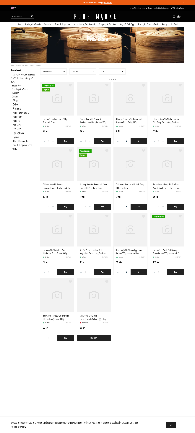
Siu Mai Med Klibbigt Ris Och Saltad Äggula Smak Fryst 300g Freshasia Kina (166, 188)
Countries (48, 24)
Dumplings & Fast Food (107, 24)
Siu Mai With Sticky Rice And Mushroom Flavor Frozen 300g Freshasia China (55, 253)
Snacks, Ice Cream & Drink (148, 24)
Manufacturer (54, 71)
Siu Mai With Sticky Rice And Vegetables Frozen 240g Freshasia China (93, 253)
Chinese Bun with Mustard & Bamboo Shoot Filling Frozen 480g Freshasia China (93, 122)
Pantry (164, 24)
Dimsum (32, 65)
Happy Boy (17, 117)
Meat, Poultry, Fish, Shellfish (84, 24)
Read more (94, 338)
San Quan (17, 129)
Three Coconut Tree (21, 141)
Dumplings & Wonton (20, 89)
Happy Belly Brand (21, 112)
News (19, 24)
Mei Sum (17, 125)
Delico (15, 104)
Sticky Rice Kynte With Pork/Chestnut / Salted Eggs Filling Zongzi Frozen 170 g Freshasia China (94, 319)
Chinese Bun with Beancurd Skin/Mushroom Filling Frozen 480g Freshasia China (56, 188)
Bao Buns (15, 93)
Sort (112, 71)
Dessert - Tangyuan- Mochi (22, 145)
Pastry (14, 149)
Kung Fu (16, 121)
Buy (65, 141)
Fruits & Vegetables (62, 24)
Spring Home (18, 133)
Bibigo (16, 100)
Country (83, 71)
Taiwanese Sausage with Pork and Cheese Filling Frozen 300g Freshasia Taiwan (56, 319)
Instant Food (16, 85)
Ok (171, 425)
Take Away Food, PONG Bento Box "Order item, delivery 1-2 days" (23, 78)
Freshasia (38, 65)
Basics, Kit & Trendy (33, 24)
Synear (16, 137)
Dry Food (174, 24)
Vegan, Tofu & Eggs (127, 24)
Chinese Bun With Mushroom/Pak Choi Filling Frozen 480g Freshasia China (166, 122)
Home (12, 65)
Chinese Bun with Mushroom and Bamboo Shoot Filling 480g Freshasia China (129, 122)
